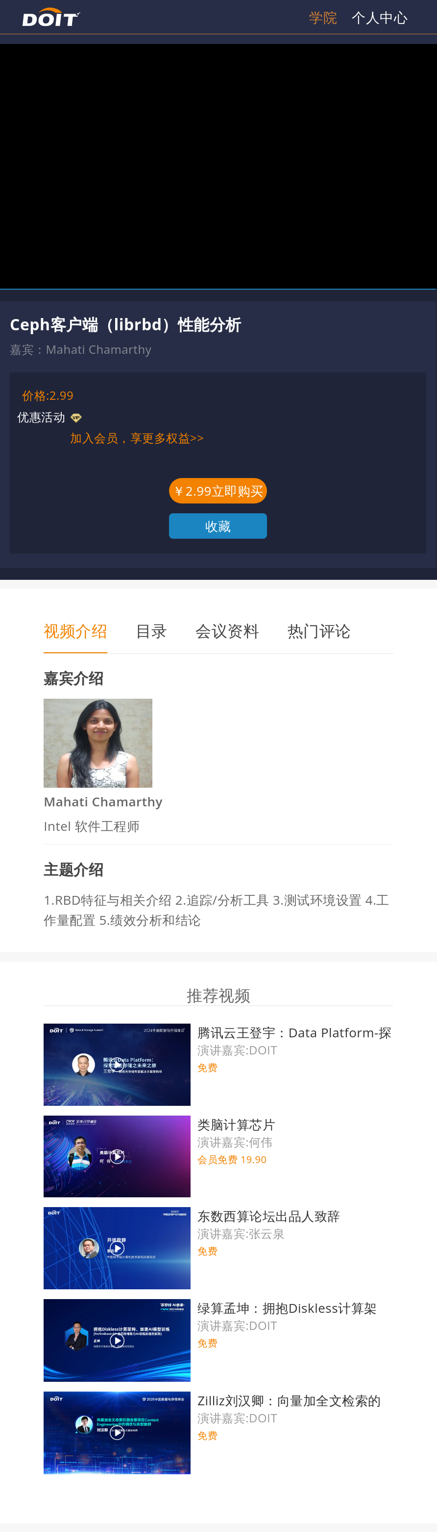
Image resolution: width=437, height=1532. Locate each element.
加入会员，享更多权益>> (137, 438)
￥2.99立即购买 (218, 491)
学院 (323, 17)
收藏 (218, 526)
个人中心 (380, 17)
